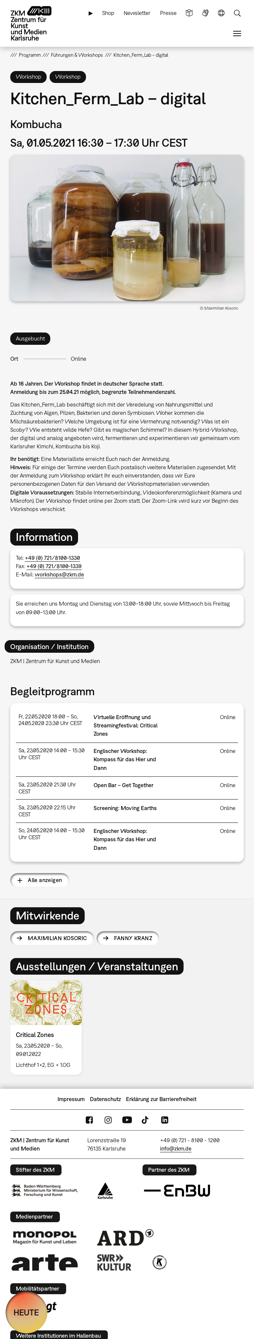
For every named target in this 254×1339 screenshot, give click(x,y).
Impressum (71, 1099)
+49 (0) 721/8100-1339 (54, 566)
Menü (237, 33)
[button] (127, 228)
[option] (48, 1027)
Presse (168, 13)
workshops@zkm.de (59, 574)
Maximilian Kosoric (57, 938)
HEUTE (26, 1312)
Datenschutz (105, 1099)
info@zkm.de (175, 1148)
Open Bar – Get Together (123, 785)
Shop (108, 13)
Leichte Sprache (189, 13)
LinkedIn (164, 1120)
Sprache (221, 13)
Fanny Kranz (133, 938)
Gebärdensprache (205, 13)
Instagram (108, 1120)
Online (78, 358)
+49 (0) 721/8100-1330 (52, 558)
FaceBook (89, 1120)
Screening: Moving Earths (125, 808)
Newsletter (137, 13)
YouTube (127, 1120)
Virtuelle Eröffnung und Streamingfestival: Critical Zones (125, 725)
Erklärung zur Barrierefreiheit (161, 1099)
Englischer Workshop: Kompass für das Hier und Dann (125, 759)
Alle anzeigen (45, 880)
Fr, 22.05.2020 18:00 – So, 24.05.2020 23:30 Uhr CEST (50, 720)
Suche (237, 13)
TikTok (145, 1120)
